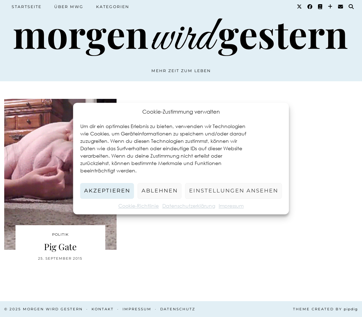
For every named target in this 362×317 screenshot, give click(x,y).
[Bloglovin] (330, 6)
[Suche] (351, 6)
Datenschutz (177, 309)
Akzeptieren (107, 190)
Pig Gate (60, 246)
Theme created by (325, 309)
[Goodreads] (320, 6)
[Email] (341, 6)
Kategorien (112, 6)
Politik (60, 234)
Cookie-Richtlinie (138, 206)
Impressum (231, 206)
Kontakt (103, 309)
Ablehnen (160, 190)
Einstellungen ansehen (233, 190)
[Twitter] (299, 6)
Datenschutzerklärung (188, 206)
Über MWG (68, 6)
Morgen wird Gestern (53, 309)
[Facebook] (310, 6)
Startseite (27, 6)
